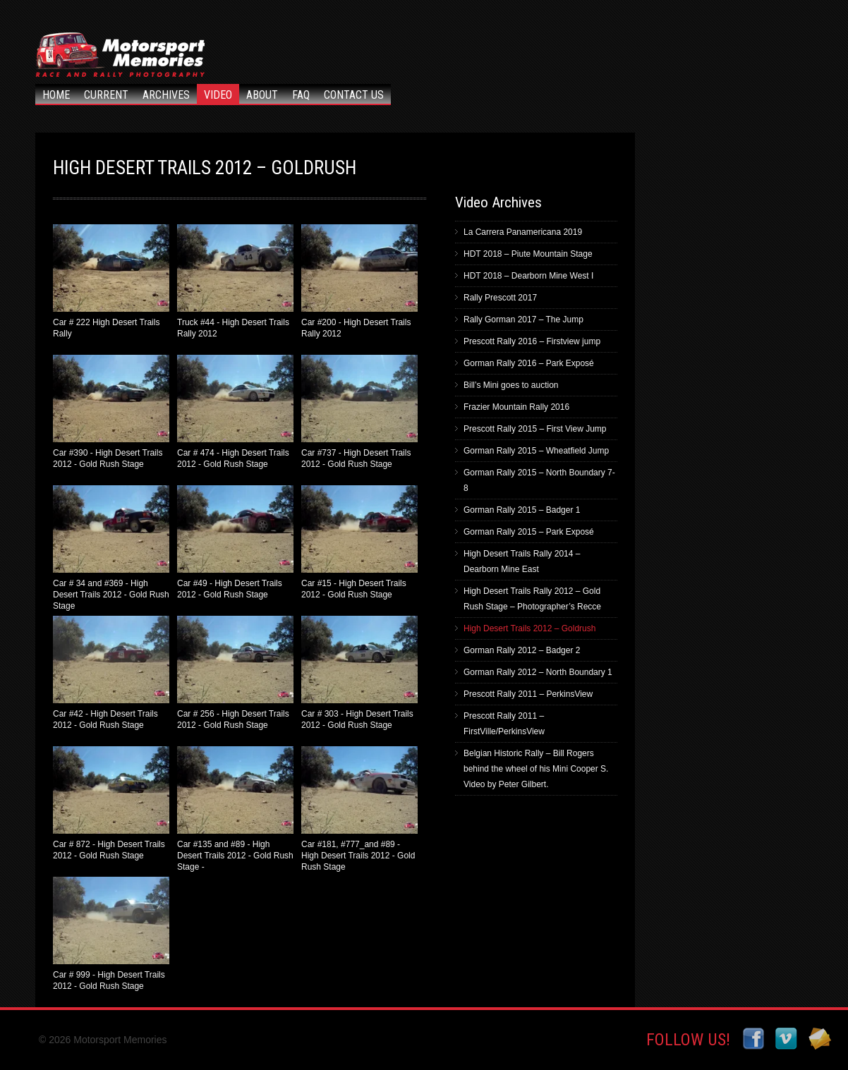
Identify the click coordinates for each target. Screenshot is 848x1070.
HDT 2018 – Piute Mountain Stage (528, 254)
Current (106, 95)
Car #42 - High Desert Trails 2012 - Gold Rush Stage (111, 673)
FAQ (301, 95)
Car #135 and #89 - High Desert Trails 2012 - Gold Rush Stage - (235, 808)
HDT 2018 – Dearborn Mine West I (528, 276)
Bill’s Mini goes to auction (511, 385)
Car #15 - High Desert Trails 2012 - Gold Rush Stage (359, 542)
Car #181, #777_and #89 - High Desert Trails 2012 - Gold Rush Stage (359, 808)
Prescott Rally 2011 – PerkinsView (528, 694)
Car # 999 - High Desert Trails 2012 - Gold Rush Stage (111, 934)
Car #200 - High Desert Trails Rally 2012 (359, 281)
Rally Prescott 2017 (500, 298)
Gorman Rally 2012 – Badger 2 (522, 650)
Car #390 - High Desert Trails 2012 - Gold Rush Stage (111, 412)
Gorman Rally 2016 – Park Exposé (529, 363)
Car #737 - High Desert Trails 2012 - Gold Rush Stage (359, 412)
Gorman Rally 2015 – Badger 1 (522, 510)
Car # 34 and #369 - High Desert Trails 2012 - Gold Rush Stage (111, 547)
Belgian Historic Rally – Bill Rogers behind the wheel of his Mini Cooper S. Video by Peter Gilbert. (536, 768)
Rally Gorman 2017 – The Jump (523, 319)
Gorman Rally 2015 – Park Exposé (529, 532)
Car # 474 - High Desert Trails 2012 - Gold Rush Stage (235, 412)
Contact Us (354, 95)
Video (218, 95)
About (262, 95)
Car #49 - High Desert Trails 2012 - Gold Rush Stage (235, 542)
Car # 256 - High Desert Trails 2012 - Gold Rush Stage (235, 673)
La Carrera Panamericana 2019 (523, 232)
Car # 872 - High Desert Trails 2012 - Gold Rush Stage (111, 803)
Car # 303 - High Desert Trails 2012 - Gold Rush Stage (359, 673)
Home (56, 95)
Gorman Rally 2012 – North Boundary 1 (538, 672)
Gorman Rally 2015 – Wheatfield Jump (536, 451)
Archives (166, 95)
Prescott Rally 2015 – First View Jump (535, 429)
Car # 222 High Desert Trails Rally (111, 281)
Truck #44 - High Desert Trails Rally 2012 (235, 281)
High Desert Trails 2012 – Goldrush (529, 628)
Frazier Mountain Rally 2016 (516, 407)
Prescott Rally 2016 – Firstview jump (532, 341)
